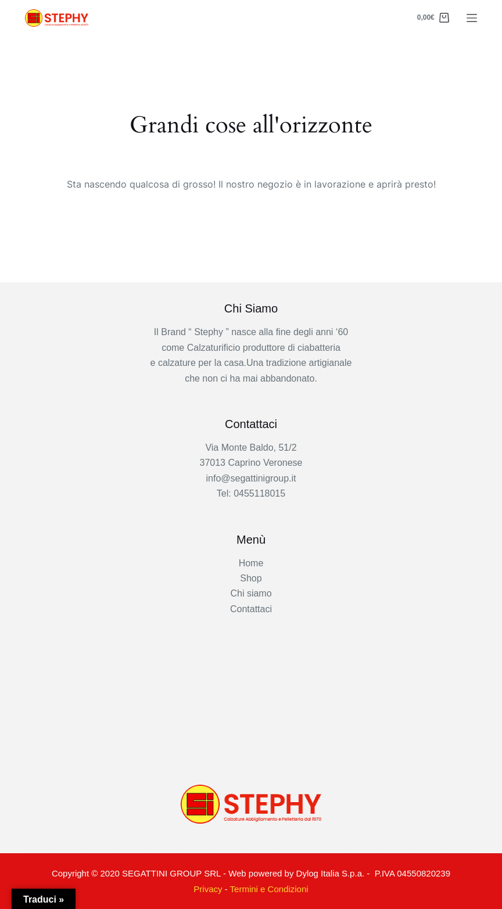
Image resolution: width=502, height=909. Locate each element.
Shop (250, 578)
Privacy (207, 889)
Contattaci (251, 609)
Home (251, 563)
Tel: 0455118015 (251, 493)
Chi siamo (250, 593)
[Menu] (472, 18)
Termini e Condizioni (269, 889)
